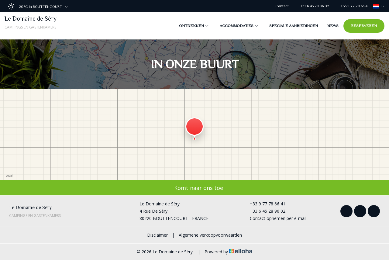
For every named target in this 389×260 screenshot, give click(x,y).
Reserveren (364, 25)
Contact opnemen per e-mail (274, 218)
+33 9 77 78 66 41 (264, 204)
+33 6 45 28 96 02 (264, 211)
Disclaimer (157, 235)
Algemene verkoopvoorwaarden (210, 235)
